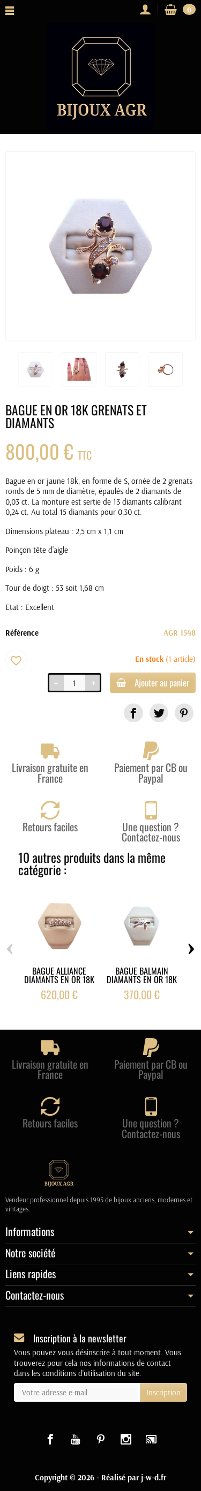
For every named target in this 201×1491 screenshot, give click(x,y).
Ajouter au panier (152, 682)
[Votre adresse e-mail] (77, 1392)
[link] (133, 713)
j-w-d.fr (153, 1477)
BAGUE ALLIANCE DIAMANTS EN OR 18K (59, 975)
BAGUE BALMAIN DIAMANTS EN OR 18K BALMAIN (142, 979)
